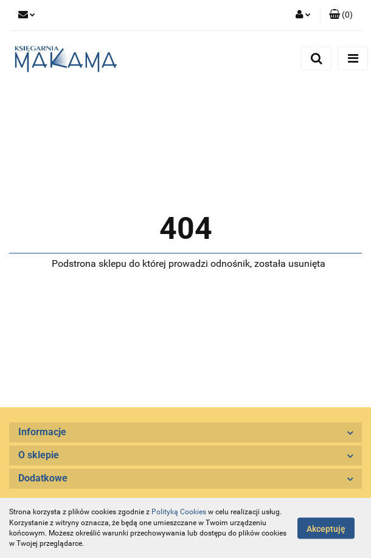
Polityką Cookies (178, 512)
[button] (341, 15)
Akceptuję (326, 528)
